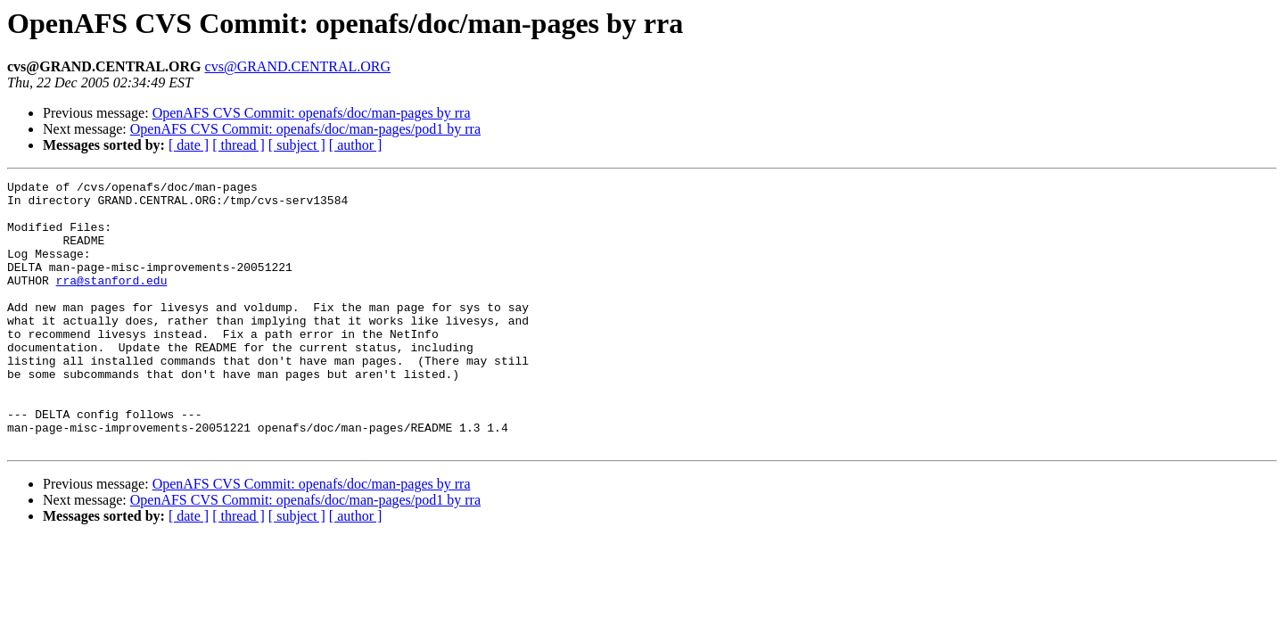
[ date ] (189, 144)
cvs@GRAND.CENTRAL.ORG (298, 66)
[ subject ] (296, 144)
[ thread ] (238, 144)
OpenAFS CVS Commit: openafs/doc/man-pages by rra (311, 112)
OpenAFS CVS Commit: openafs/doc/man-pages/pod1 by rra (305, 128)
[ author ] (356, 144)
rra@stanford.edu (112, 301)
